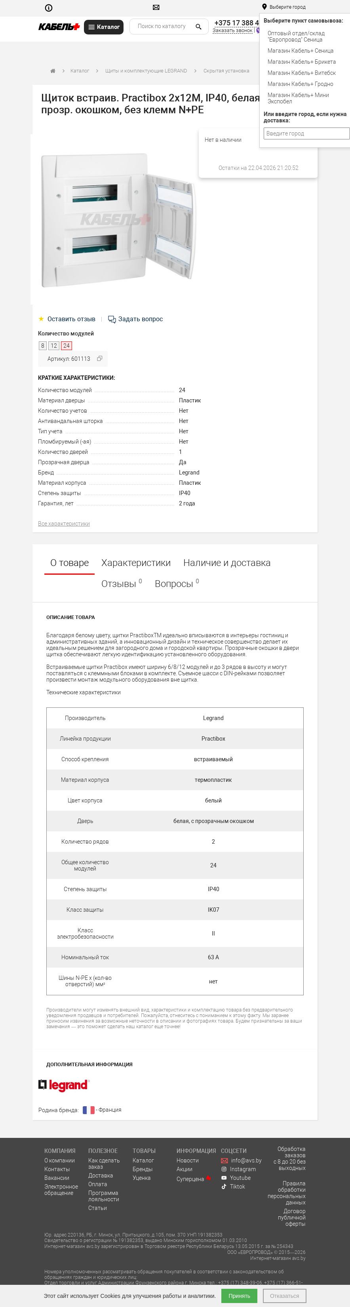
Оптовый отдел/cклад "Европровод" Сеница (296, 36)
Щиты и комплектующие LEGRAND (146, 71)
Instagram (238, 1169)
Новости (188, 1160)
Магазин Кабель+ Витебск (302, 73)
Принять (239, 1296)
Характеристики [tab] (136, 562)
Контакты (57, 1169)
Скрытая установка (226, 71)
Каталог (79, 71)
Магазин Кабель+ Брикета (302, 62)
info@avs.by (241, 1160)
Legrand (189, 472)
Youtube (236, 1178)
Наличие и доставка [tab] (227, 562)
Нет (183, 411)
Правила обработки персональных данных (287, 1193)
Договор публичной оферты (292, 1217)
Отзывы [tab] (121, 583)
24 (182, 390)
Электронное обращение (61, 1189)
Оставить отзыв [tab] (67, 319)
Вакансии (56, 1178)
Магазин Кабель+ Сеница (301, 51)
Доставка (100, 1175)
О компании (59, 1160)
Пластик (190, 400)
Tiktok (233, 1186)
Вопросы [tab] (177, 583)
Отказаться (284, 1296)
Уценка (142, 1178)
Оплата (97, 1184)
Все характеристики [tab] (64, 523)
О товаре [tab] (69, 562)
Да (182, 462)
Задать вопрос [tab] (135, 319)
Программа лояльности (103, 1196)
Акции (184, 1169)
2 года (187, 503)
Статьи (97, 1208)
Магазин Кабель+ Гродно (300, 84)
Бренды (143, 1169)
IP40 (184, 493)
